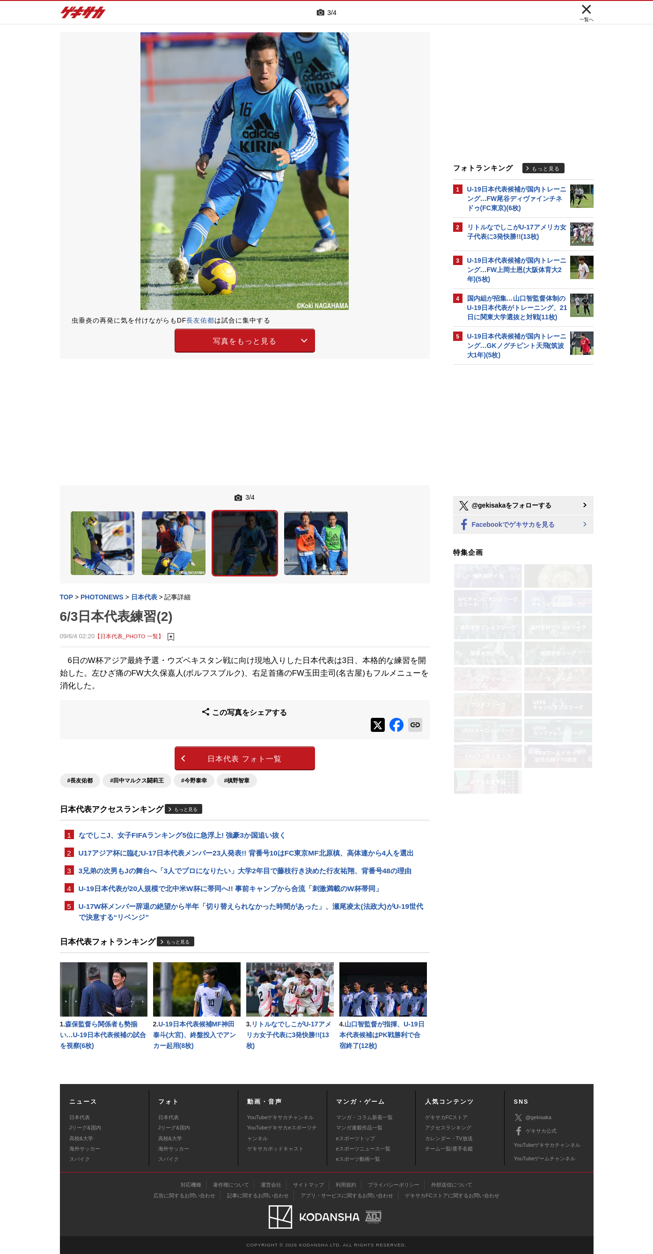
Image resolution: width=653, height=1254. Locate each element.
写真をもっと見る (245, 341)
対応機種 (191, 1185)
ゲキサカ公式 (535, 1131)
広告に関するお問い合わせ (184, 1195)
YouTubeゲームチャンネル (545, 1158)
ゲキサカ (83, 15)
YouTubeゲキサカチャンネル (280, 1117)
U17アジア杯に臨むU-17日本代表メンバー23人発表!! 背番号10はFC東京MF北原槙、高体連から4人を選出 (246, 853)
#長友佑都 (80, 780)
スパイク (79, 1159)
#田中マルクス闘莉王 (137, 780)
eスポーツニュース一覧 (363, 1148)
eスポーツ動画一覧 (358, 1159)
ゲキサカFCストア (446, 1117)
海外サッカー (84, 1148)
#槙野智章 (237, 780)
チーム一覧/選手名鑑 (449, 1148)
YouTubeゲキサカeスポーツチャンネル (282, 1133)
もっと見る (186, 809)
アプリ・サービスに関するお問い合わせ (347, 1195)
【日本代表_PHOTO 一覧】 (129, 636)
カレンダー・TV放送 (449, 1138)
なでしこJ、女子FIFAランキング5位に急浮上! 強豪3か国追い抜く (182, 835)
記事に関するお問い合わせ (258, 1195)
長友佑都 (200, 320)
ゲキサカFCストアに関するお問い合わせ (452, 1195)
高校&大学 (81, 1138)
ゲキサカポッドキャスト (275, 1148)
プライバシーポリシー (393, 1185)
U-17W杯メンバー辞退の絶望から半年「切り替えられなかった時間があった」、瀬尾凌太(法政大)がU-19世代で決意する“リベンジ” (251, 911)
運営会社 (271, 1185)
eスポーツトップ (355, 1138)
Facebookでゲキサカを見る (506, 525)
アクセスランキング (448, 1127)
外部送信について (451, 1185)
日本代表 (79, 1117)
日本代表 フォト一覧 (244, 759)
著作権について (231, 1185)
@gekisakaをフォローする (505, 505)
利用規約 (346, 1185)
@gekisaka (533, 1117)
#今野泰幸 (194, 780)
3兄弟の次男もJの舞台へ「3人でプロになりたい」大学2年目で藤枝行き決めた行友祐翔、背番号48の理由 (245, 871)
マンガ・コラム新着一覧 (364, 1117)
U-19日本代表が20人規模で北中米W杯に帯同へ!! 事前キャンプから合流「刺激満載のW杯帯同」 (230, 889)
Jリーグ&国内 (85, 1127)
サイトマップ (308, 1185)
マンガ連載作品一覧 (359, 1127)
